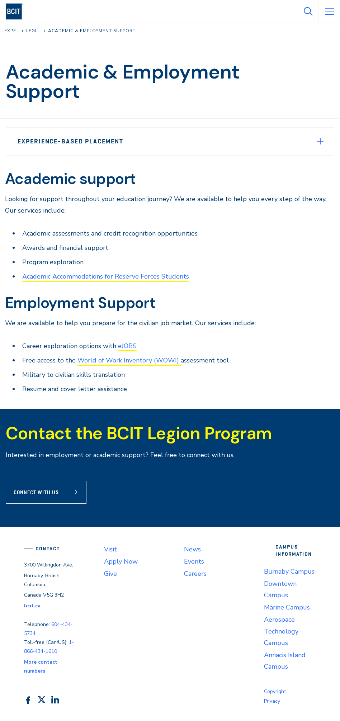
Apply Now (121, 561)
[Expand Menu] (320, 141)
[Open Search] (307, 11)
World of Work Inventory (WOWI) (129, 360)
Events (194, 561)
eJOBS (127, 346)
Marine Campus (287, 607)
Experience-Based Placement (70, 141)
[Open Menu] (329, 11)
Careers (195, 573)
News (192, 549)
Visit (110, 549)
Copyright (275, 691)
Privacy (272, 701)
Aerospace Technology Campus (281, 631)
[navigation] (17, 11)
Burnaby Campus (289, 571)
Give (110, 573)
